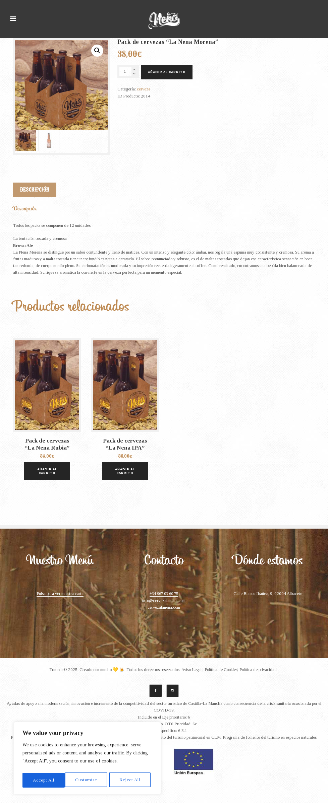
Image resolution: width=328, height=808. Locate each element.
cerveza (144, 89)
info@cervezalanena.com (164, 604)
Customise (43, 780)
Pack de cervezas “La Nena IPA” (125, 450)
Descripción (35, 192)
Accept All (131, 780)
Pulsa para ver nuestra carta (60, 598)
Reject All (87, 780)
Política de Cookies (221, 673)
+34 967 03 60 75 (164, 598)
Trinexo (55, 673)
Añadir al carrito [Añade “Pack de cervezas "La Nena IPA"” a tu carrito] (125, 474)
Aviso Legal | (192, 673)
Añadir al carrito (168, 72)
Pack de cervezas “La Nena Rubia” (47, 450)
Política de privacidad (259, 673)
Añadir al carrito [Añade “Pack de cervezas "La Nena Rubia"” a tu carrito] (47, 474)
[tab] (35, 193)
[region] (87, 759)
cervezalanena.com (164, 611)
